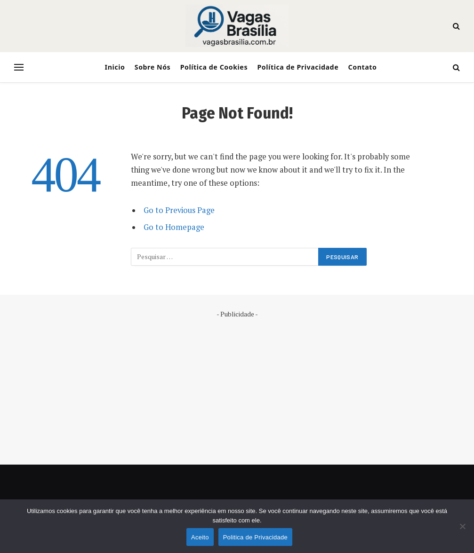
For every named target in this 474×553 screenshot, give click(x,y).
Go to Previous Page (179, 210)
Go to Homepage (174, 227)
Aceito (200, 537)
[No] (462, 526)
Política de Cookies (214, 67)
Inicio (115, 67)
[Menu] (19, 67)
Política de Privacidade (297, 67)
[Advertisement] (237, 384)
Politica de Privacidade (255, 537)
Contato (362, 67)
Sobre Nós (153, 67)
